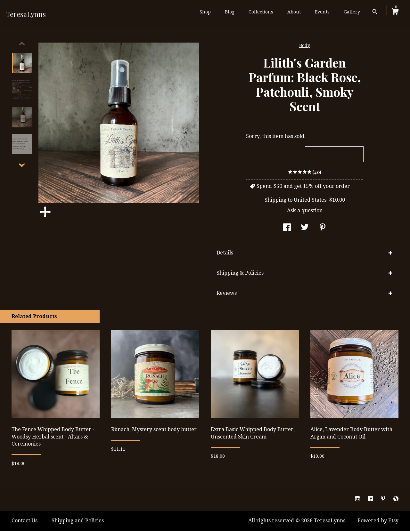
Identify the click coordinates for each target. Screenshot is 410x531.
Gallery (352, 11)
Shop (205, 11)
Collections (261, 11)
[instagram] (358, 499)
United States (310, 200)
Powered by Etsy (377, 521)
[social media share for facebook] (287, 228)
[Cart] (394, 12)
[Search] (375, 12)
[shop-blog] (395, 499)
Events (322, 11)
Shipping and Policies (78, 521)
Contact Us (24, 521)
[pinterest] (384, 499)
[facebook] (371, 499)
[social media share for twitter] (304, 228)
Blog (229, 11)
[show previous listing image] (22, 44)
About (294, 11)
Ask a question (305, 210)
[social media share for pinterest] (322, 228)
